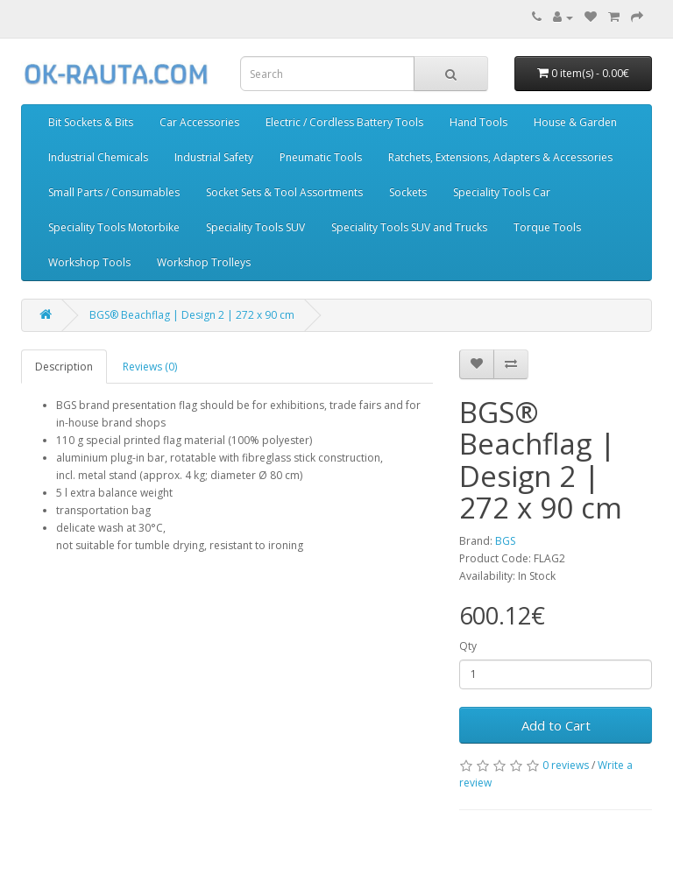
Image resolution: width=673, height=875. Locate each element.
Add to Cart (556, 725)
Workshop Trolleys (204, 262)
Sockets (408, 192)
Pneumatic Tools (321, 157)
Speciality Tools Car (501, 192)
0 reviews (565, 765)
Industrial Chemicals (98, 157)
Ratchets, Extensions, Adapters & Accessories (500, 157)
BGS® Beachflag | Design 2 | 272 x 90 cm (191, 314)
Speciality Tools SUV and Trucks (409, 227)
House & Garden (575, 122)
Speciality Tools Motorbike (114, 227)
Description (64, 366)
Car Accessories (199, 122)
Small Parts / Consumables (114, 192)
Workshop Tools (89, 262)
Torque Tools (547, 227)
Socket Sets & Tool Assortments (284, 192)
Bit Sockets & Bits (90, 122)
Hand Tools (478, 122)
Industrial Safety (213, 157)
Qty (468, 646)
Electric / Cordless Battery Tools (344, 122)
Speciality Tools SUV (255, 227)
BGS (505, 540)
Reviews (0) (150, 366)
